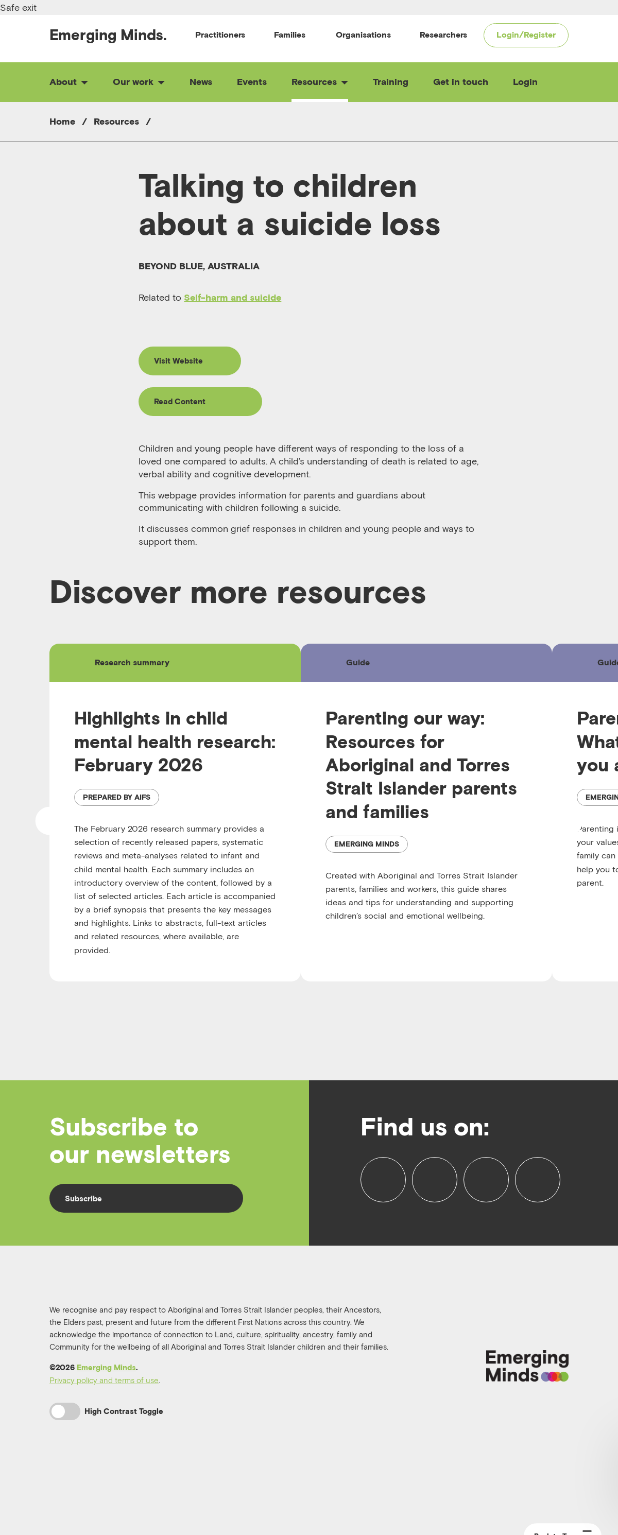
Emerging (108, 34)
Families (289, 34)
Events (252, 81)
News (201, 81)
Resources (319, 81)
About (68, 81)
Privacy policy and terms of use (104, 1416)
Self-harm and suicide (232, 297)
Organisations (363, 34)
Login (525, 81)
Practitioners (220, 34)
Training (390, 81)
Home (62, 121)
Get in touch (460, 81)
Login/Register (526, 34)
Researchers (443, 34)
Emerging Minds (106, 1404)
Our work (139, 81)
